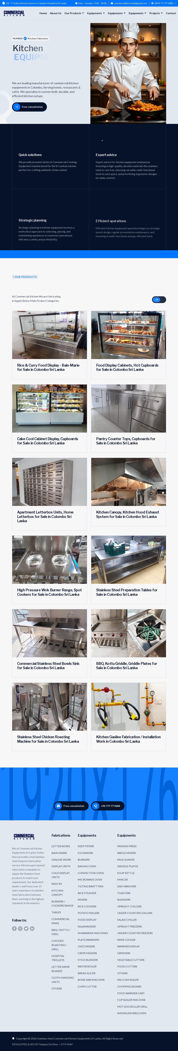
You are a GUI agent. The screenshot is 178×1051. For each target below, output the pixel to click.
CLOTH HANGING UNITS (63, 979)
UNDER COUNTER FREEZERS (135, 933)
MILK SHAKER (126, 859)
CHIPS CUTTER (87, 986)
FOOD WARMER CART (131, 993)
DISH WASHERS (126, 886)
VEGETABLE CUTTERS (130, 959)
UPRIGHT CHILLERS (129, 906)
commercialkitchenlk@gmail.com (130, 3)
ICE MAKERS (85, 852)
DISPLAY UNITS (61, 866)
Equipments (94, 13)
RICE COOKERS (87, 906)
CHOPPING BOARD (129, 986)
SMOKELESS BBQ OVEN (131, 1013)
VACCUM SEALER (127, 979)
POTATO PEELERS (88, 912)
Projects (155, 13)
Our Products (72, 13)
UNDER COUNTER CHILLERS (134, 912)
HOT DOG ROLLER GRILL (132, 1006)
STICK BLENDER (88, 959)
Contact (171, 13)
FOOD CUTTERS (127, 966)
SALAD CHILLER (127, 919)
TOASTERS (123, 893)
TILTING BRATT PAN (90, 886)
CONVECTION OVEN (91, 872)
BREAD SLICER (86, 973)
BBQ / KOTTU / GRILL (61, 932)
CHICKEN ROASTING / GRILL (59, 945)
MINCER (122, 879)
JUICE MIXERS (86, 946)
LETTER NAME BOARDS (61, 969)
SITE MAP (67, 1044)
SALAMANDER (87, 926)
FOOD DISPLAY (87, 919)
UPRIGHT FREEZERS (129, 926)
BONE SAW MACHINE (91, 979)
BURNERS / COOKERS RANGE (62, 903)
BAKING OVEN (87, 866)
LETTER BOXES (61, 846)
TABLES (56, 912)
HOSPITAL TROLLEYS (58, 958)
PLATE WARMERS (88, 939)
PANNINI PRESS (127, 846)
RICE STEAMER (87, 893)
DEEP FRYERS (86, 846)
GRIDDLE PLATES (127, 866)
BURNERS (84, 859)
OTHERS (57, 988)
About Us (55, 13)
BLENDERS (123, 899)
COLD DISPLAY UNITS (61, 875)
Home (43, 13)
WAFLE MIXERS (126, 852)
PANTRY (57, 883)
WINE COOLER (126, 939)
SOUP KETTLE (126, 872)
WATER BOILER (87, 966)
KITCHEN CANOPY (57, 892)
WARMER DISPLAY (128, 946)
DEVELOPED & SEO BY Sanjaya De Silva (34, 1044)
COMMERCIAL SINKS (61, 921)
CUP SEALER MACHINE (131, 999)
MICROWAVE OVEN (90, 879)
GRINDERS (123, 953)
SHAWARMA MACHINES (93, 933)
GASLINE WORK (61, 859)
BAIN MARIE (59, 852)
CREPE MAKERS (87, 953)
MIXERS (82, 899)
